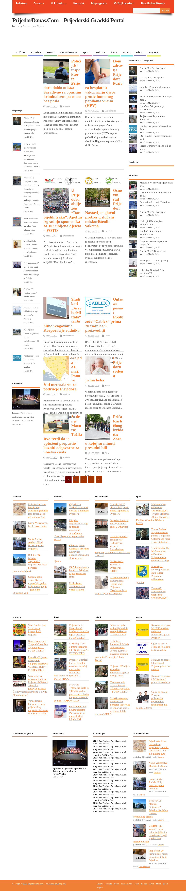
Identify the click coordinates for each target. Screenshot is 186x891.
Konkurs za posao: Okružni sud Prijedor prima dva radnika (161, 664)
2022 (95, 763)
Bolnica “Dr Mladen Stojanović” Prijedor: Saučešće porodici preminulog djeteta (30, 563)
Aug (95, 749)
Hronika (36, 52)
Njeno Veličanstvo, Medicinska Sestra (38, 524)
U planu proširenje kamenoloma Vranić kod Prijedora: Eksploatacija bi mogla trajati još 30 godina (112, 585)
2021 (95, 769)
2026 (95, 741)
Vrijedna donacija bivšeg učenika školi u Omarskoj (119, 523)
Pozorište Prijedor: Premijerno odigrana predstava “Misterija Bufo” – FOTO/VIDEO (38, 663)
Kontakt (78, 3)
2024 (95, 752)
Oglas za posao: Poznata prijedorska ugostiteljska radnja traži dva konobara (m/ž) (151, 699)
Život (114, 52)
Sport (86, 52)
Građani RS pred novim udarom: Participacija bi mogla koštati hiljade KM (77, 713)
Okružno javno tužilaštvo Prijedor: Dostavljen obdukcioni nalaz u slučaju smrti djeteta (71, 553)
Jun (121, 746)
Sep (99, 749)
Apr (112, 741)
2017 (95, 791)
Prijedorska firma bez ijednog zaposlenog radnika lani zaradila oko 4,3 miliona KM (38, 510)
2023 (95, 757)
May (117, 741)
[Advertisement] (77, 40)
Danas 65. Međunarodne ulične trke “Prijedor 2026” (159, 593)
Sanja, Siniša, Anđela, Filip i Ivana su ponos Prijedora (36, 543)
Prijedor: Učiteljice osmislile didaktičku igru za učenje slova (120, 671)
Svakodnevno (68, 52)
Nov (107, 749)
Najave (153, 52)
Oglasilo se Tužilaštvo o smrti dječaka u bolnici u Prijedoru (79, 509)
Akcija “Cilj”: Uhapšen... (152, 67)
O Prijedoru (58, 3)
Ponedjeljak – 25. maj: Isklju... (155, 260)
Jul (124, 746)
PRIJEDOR (30, 752)
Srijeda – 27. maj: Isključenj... (155, 86)
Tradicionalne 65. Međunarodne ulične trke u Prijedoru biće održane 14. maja (160, 554)
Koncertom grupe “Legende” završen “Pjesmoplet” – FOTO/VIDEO (38, 646)
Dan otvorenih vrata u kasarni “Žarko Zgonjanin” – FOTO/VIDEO (120, 687)
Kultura (100, 52)
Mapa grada (99, 3)
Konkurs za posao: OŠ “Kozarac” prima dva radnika (160, 679)
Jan (100, 741)
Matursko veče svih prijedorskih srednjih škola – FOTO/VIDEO (118, 630)
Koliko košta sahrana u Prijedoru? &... (151, 233)
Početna (21, 3)
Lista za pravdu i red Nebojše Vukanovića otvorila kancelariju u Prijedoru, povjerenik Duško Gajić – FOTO (112, 546)
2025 (95, 746)
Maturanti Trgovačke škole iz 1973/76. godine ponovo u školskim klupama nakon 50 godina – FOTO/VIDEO (71, 692)
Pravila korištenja (153, 3)
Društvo (20, 52)
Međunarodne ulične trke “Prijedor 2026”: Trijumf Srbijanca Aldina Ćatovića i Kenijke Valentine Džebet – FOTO (153, 514)
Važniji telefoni (124, 3)
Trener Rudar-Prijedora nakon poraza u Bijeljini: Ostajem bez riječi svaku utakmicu (160, 535)
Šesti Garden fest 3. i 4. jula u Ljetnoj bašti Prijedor (37, 630)
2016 (95, 797)
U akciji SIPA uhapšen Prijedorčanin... (151, 223)
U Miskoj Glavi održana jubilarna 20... (152, 272)
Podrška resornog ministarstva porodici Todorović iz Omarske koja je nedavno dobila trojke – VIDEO (112, 706)
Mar (108, 741)
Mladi (126, 52)
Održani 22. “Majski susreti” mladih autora (30, 293)
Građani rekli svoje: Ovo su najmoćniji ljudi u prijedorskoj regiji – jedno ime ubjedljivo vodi (30, 584)
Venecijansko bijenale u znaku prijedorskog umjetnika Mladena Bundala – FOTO (38, 707)
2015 (95, 803)
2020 (95, 774)
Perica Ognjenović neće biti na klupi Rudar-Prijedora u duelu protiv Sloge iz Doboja (31, 271)
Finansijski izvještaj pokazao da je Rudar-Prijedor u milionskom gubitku (152, 574)
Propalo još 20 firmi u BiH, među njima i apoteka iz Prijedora (119, 509)
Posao (50, 52)
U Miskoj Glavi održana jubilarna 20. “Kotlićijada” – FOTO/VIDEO (79, 648)
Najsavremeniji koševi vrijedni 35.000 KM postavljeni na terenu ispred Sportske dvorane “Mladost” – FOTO (32, 155)
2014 (95, 808)
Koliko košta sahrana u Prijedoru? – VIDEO (116, 566)
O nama (38, 3)
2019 (95, 780)
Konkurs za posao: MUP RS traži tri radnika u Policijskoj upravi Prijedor (160, 631)
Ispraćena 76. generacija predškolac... (152, 108)
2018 (95, 786)
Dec (111, 749)
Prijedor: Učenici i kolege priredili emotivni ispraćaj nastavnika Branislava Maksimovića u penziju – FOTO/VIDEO (71, 669)
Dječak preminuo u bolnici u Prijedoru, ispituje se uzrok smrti (79, 572)
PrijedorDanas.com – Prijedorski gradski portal (68, 20)
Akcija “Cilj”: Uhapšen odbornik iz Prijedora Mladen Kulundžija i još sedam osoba (32, 125)
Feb (104, 741)
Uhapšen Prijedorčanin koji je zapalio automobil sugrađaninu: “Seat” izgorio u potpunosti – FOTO (71, 530)
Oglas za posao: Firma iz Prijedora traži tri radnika (160, 646)
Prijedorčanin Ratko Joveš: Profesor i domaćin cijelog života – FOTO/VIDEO (79, 631)
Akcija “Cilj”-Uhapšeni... (153, 77)
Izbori (139, 52)
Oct (103, 749)
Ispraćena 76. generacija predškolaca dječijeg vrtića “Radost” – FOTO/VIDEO (23, 417)
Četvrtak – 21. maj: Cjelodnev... (156, 202)
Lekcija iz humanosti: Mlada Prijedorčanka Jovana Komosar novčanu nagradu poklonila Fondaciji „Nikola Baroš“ (112, 650)
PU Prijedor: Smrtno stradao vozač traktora (77, 586)
